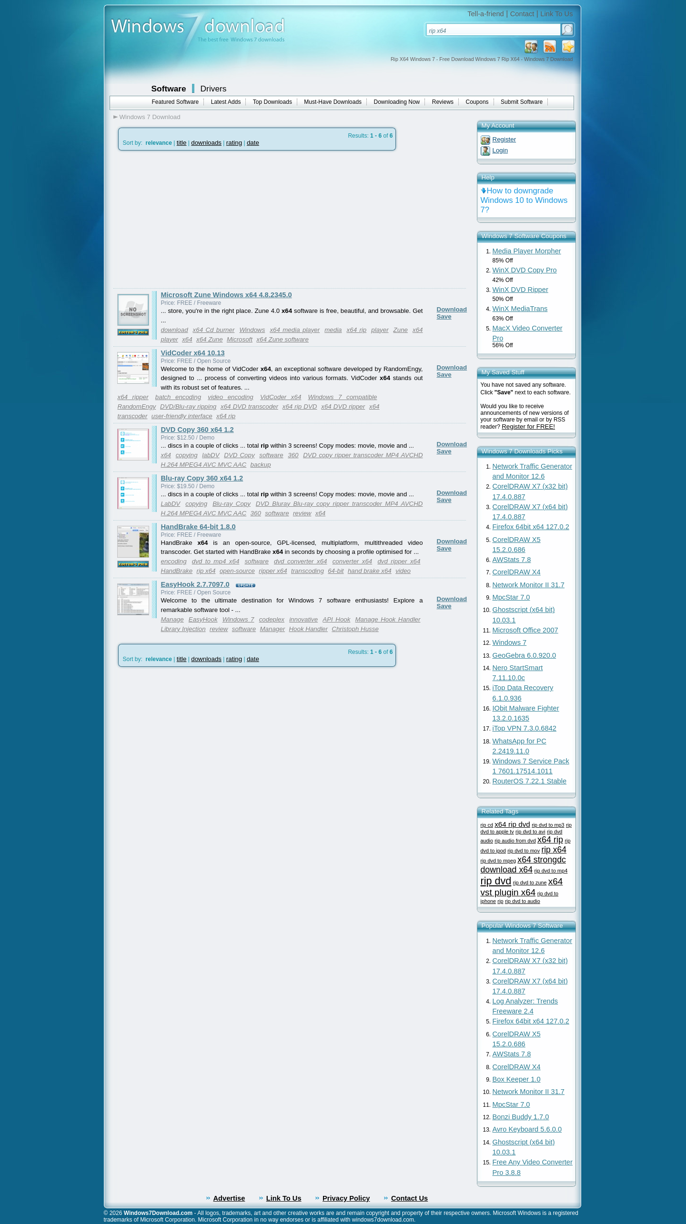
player (379, 329)
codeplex (271, 619)
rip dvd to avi (530, 831)
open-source (237, 570)
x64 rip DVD (299, 406)
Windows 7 (238, 619)
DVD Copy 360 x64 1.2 (197, 429)
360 (293, 455)
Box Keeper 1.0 (517, 1079)
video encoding (230, 397)
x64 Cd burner (214, 329)
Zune (400, 329)
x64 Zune (209, 339)
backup (261, 464)
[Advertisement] (193, 219)
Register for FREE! (528, 426)
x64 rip (357, 329)
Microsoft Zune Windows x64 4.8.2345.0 (226, 295)
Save (444, 316)
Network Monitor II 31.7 (529, 585)
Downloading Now (397, 102)
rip (500, 901)
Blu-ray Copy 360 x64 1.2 (202, 478)
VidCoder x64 (280, 397)
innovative (303, 619)
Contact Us (409, 1198)
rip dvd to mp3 (548, 825)
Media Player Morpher (527, 251)
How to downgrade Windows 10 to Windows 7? (524, 200)
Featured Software (175, 102)
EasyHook (203, 619)
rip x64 (206, 570)
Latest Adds (226, 102)
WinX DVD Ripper (520, 289)
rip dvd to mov (523, 850)
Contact (522, 14)
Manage (172, 619)
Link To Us (556, 14)
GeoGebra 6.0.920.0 (524, 655)
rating (234, 142)
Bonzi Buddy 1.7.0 (521, 1117)
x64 (187, 339)
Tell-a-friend (485, 14)
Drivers (214, 88)
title (182, 142)
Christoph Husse (355, 628)
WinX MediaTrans (520, 308)
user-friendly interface (181, 416)
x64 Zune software (282, 339)
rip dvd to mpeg (498, 860)
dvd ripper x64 (398, 561)
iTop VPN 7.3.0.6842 (524, 728)
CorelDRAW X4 (517, 572)
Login (500, 150)
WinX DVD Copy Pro (525, 270)
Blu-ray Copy (231, 503)
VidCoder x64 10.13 (193, 353)
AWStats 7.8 (512, 559)
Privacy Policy (346, 1198)
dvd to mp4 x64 (216, 561)
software (271, 455)
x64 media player (295, 329)
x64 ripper (133, 397)
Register (504, 139)
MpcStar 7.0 (511, 597)
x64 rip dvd (512, 824)
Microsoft (239, 339)
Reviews (443, 102)
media (333, 329)
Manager (272, 628)
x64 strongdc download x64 (523, 864)
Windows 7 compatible (342, 397)
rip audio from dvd (514, 840)
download (174, 329)
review (302, 513)
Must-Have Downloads (333, 102)
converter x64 (353, 561)
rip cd (487, 825)
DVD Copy (239, 455)
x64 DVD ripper (343, 406)
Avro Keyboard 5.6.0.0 (527, 1129)
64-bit (335, 570)
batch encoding (178, 397)
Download (452, 309)
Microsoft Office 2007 (525, 630)
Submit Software (522, 102)
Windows (252, 329)
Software (168, 88)
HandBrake (177, 570)
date (253, 142)
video (403, 570)
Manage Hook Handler (388, 619)
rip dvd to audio (522, 901)
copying (187, 455)
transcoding (307, 570)
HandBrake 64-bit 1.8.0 (198, 527)
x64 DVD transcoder (249, 406)
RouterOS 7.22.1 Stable (530, 781)
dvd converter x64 (300, 561)
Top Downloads (272, 102)
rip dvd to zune (530, 882)
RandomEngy (137, 406)
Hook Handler (308, 628)
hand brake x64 (370, 570)
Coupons (477, 102)
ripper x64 (273, 570)
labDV (210, 455)
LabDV (171, 503)
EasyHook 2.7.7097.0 (195, 584)
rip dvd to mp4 (550, 870)
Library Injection (183, 628)
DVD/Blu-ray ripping (188, 406)
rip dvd (496, 881)
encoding (174, 561)
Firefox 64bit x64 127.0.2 (531, 527)
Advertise (229, 1198)
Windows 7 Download (150, 116)
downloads (206, 142)
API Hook (336, 619)
